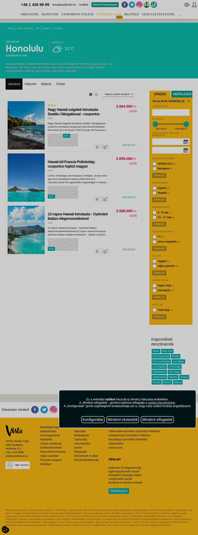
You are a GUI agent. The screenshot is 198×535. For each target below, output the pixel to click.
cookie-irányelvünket (161, 402)
